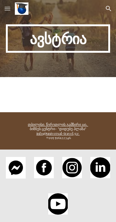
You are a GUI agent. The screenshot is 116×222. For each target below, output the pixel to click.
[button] (7, 8)
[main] (58, 38)
